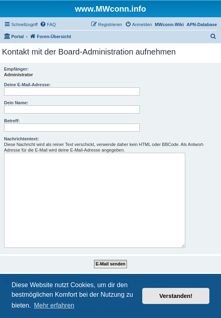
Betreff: (12, 120)
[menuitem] (48, 24)
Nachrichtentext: (21, 138)
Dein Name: (16, 102)
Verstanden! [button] (176, 296)
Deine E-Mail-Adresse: (27, 84)
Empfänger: (16, 69)
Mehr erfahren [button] (54, 305)
